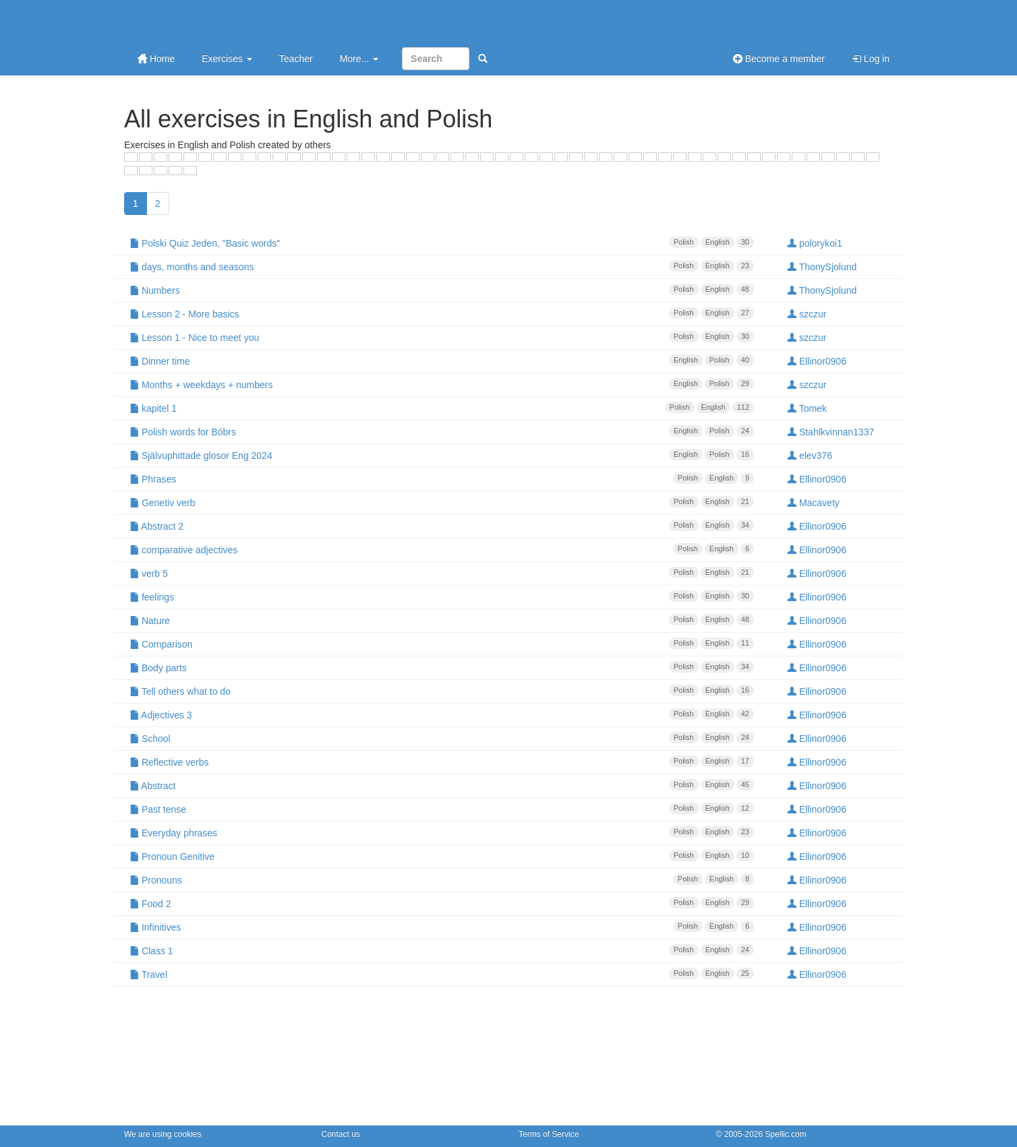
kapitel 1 (441, 408)
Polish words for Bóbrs (441, 431)
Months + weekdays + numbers (441, 384)
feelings (441, 596)
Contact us (341, 1134)
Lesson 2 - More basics (441, 313)
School (441, 738)
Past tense (441, 809)
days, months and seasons (441, 266)
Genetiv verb (441, 502)
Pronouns (441, 879)
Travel (441, 974)
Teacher (296, 58)
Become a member (779, 58)
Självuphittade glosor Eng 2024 (441, 455)
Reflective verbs (441, 761)
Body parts (441, 667)
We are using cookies (163, 1134)
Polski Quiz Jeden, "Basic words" (441, 243)
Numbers (441, 290)
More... (359, 58)
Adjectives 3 (441, 714)
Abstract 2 (441, 526)
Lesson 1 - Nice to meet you (441, 337)
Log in (871, 58)
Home (156, 58)
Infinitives (441, 927)
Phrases (441, 478)
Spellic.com (785, 1134)
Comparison (441, 644)
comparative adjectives (441, 549)
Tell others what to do (441, 691)
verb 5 (441, 573)
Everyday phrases (441, 832)
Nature (441, 620)
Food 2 (441, 903)
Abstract (441, 785)
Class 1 (441, 950)
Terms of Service (549, 1134)
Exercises (227, 58)
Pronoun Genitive (441, 856)
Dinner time (441, 360)
